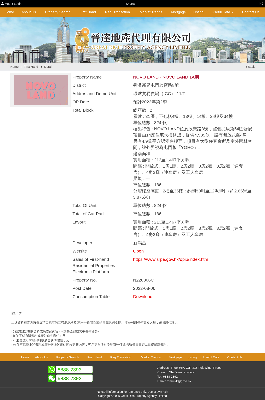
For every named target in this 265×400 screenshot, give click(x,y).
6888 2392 (170, 376)
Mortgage (178, 12)
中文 (261, 3)
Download (142, 296)
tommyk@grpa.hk (179, 381)
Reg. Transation (117, 12)
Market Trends (151, 12)
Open (138, 251)
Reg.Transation (120, 357)
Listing (198, 12)
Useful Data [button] (222, 12)
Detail (48, 66)
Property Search (57, 12)
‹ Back (250, 66)
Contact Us (250, 12)
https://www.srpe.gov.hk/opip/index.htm (170, 259)
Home (9, 12)
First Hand (88, 12)
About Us (29, 12)
